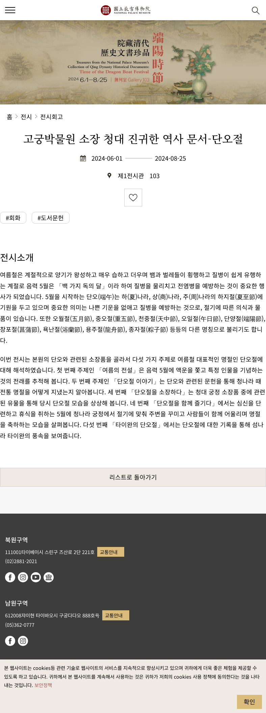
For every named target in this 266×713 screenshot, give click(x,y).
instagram (23, 577)
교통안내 (108, 551)
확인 (249, 701)
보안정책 (43, 684)
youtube (36, 577)
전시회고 (51, 116)
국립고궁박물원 (125, 10)
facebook (10, 577)
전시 (26, 116)
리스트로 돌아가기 (133, 477)
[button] (10, 10)
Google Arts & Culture (49, 577)
